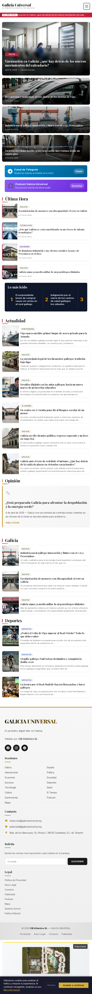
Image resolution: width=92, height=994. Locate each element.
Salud (12, 54)
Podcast (51, 797)
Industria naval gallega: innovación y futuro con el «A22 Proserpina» (44, 125)
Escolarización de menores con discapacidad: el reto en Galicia (53, 210)
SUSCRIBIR (77, 861)
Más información (12, 990)
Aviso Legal (10, 885)
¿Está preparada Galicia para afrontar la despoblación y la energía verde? (46, 504)
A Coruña (26, 406)
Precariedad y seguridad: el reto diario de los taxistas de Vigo (40, 96)
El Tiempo (52, 792)
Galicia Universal (16, 4)
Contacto (9, 889)
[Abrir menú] (86, 6)
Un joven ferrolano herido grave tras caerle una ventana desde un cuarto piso (42, 152)
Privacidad (25, 934)
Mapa (8, 802)
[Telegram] (24, 748)
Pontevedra (28, 329)
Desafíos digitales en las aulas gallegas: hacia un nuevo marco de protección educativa (51, 386)
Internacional (11, 772)
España (50, 767)
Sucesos (11, 147)
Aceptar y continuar (73, 985)
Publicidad (10, 894)
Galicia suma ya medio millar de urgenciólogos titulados (49, 271)
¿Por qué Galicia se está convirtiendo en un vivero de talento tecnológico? (51, 231)
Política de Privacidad (15, 880)
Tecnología (26, 225)
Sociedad (11, 93)
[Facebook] (8, 748)
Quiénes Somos (13, 908)
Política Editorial (12, 913)
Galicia (10, 121)
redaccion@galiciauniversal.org (25, 820)
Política (50, 772)
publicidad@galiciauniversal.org (25, 826)
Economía (10, 777)
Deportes (26, 629)
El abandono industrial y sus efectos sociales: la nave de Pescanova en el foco (49, 252)
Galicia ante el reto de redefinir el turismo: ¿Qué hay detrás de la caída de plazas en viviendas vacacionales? (54, 463)
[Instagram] (16, 748)
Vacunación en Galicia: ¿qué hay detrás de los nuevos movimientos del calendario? (52, 15)
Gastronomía (11, 797)
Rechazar (51, 985)
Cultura (8, 792)
